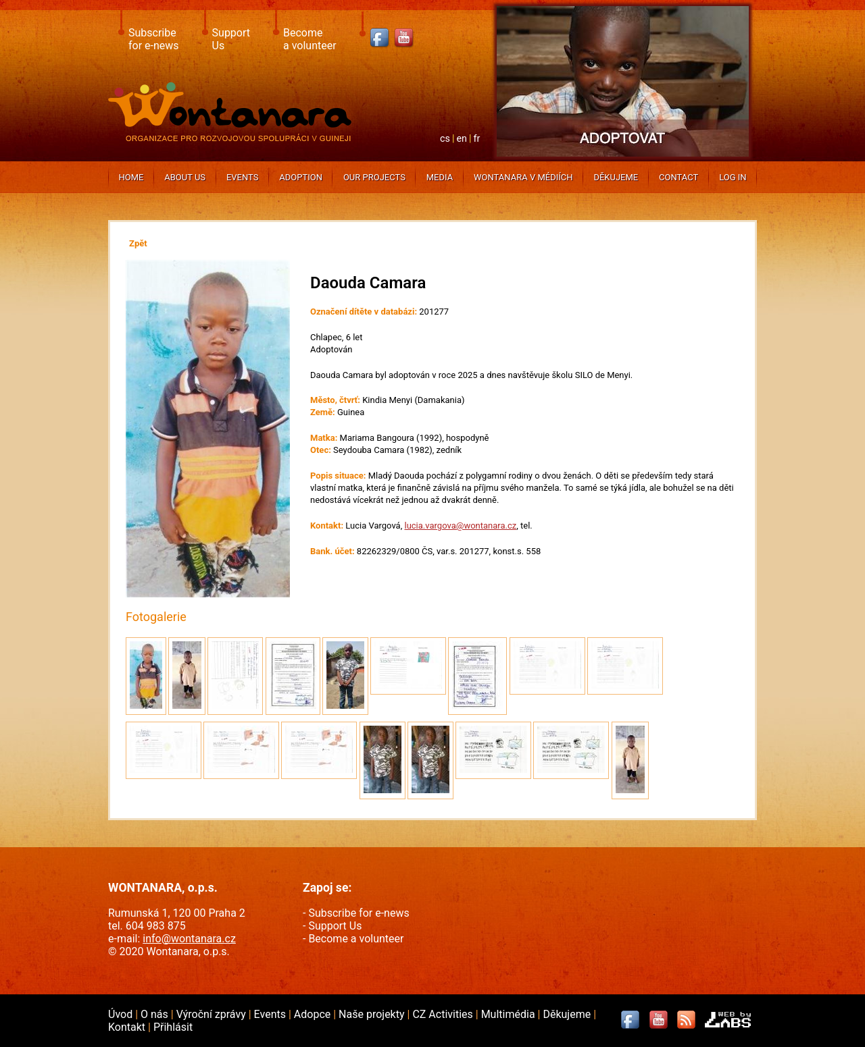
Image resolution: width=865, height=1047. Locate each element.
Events (242, 177)
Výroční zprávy (212, 1014)
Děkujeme (615, 177)
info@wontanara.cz (189, 938)
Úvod (121, 1014)
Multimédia (509, 1014)
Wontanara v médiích (523, 177)
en (461, 138)
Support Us (335, 925)
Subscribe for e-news (358, 913)
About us (184, 177)
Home (130, 177)
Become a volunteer (355, 938)
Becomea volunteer (310, 39)
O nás (156, 1014)
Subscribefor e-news (153, 39)
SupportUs (231, 39)
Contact (678, 177)
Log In (732, 177)
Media (439, 177)
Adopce (313, 1014)
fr (477, 138)
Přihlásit (173, 1027)
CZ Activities (443, 1014)
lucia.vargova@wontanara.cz (460, 525)
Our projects (374, 177)
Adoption (300, 177)
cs (445, 138)
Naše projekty (373, 1014)
